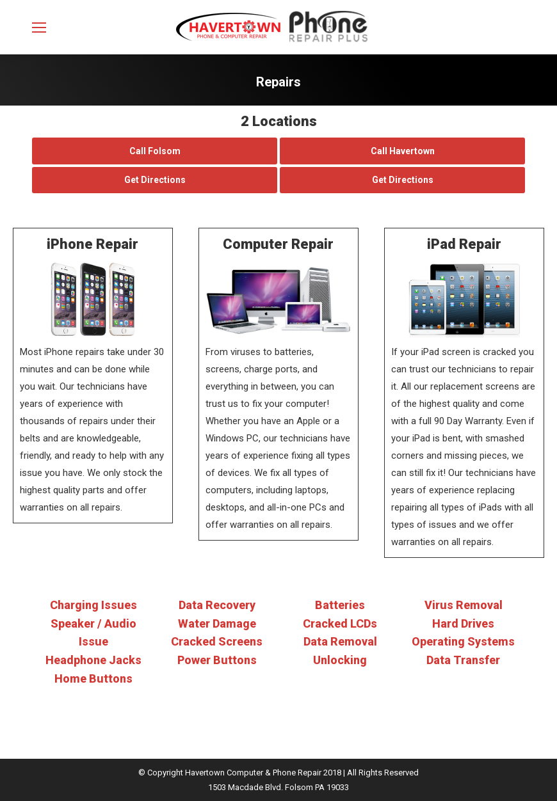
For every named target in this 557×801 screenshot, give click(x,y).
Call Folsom (155, 151)
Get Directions (155, 180)
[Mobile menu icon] (39, 27)
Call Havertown (403, 151)
